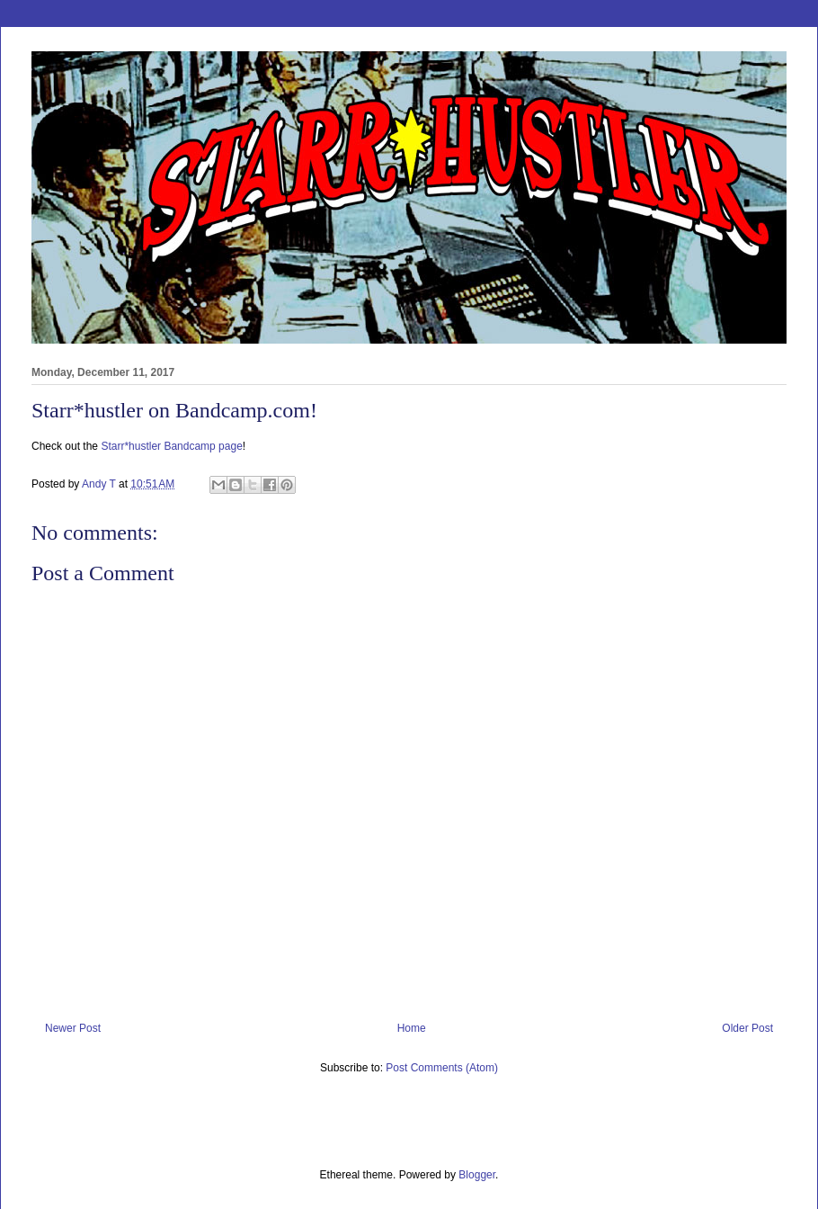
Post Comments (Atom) (442, 1067)
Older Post (747, 1028)
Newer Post (73, 1028)
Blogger (476, 1175)
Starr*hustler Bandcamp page (171, 446)
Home (411, 1028)
